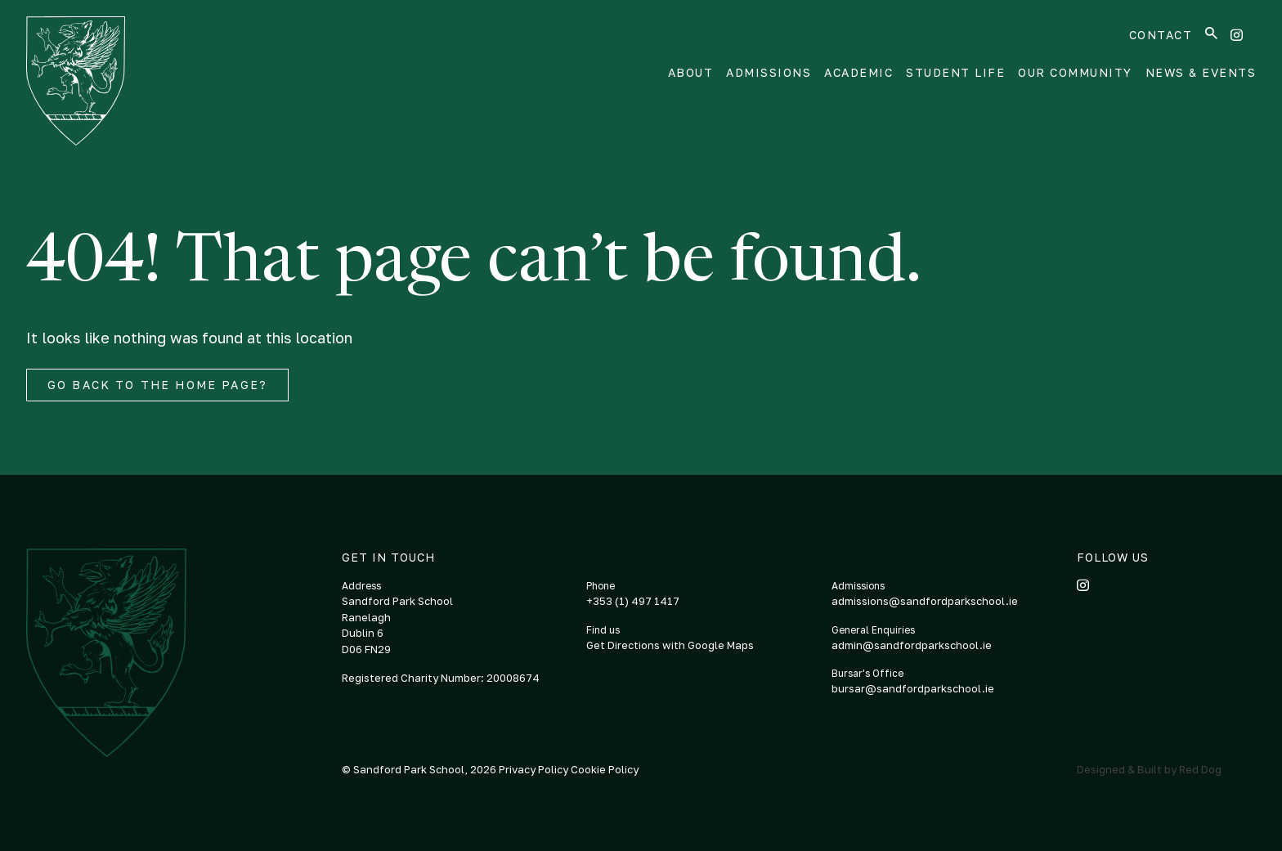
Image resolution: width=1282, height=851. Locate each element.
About (691, 71)
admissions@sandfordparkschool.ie (925, 600)
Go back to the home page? (157, 385)
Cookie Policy (605, 769)
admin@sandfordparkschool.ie (912, 645)
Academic (858, 71)
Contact (1161, 35)
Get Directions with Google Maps (670, 645)
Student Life (955, 71)
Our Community (1075, 71)
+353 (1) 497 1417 (632, 600)
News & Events (1201, 71)
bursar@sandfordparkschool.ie (913, 688)
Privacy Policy (535, 769)
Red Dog (1200, 769)
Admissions (768, 71)
